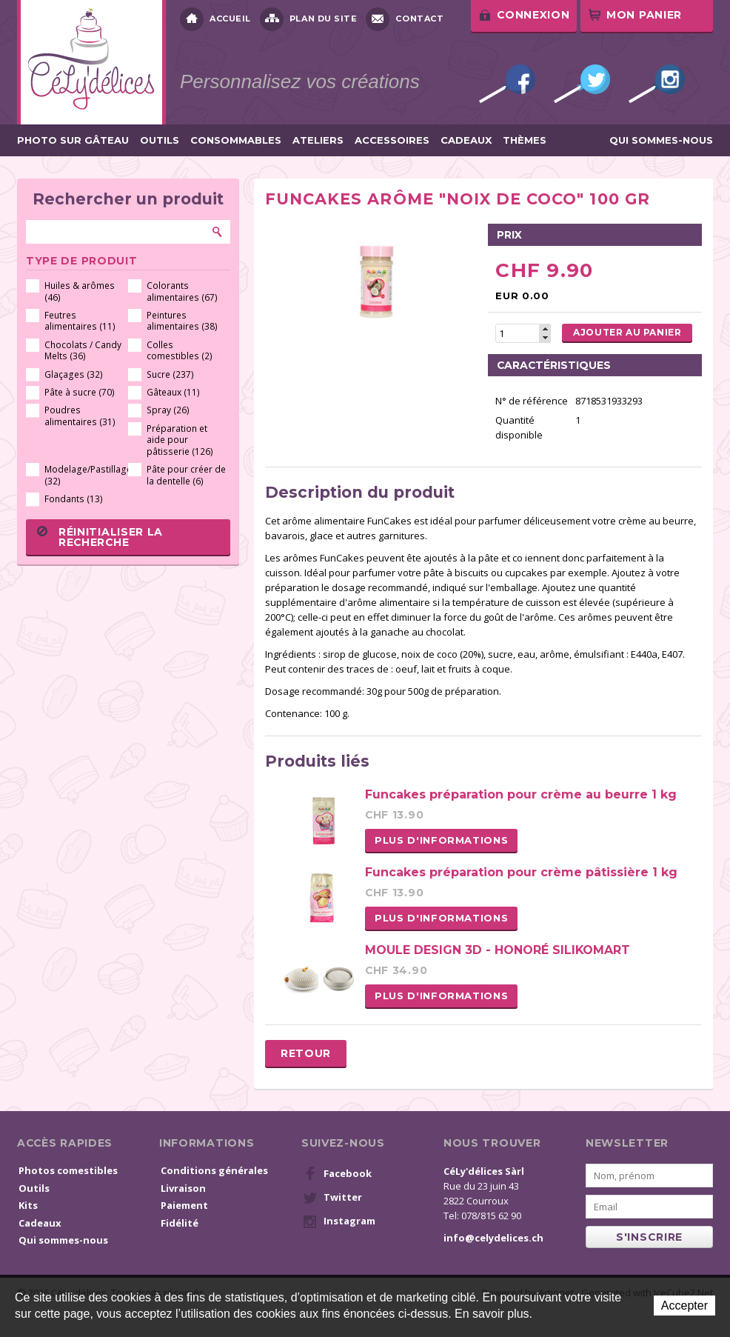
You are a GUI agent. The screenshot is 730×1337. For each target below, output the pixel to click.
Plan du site (309, 19)
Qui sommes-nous (661, 140)
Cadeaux (466, 140)
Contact (404, 19)
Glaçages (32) (73, 374)
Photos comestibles (68, 1170)
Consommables (235, 140)
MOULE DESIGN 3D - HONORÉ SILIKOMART (497, 950)
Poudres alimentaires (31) (79, 416)
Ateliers (318, 140)
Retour (306, 1053)
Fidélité (179, 1223)
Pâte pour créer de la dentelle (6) (186, 475)
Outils (159, 140)
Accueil (215, 19)
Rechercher (217, 232)
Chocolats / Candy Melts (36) (82, 351)
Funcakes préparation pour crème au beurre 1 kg (521, 794)
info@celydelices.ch (493, 1237)
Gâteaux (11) (173, 392)
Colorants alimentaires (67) (182, 291)
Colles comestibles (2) (179, 351)
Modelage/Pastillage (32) (84, 475)
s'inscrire (649, 1237)
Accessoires (392, 140)
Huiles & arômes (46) (79, 291)
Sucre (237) (170, 374)
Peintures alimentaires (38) (182, 321)
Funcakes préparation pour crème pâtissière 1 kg (521, 872)
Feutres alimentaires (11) (79, 321)
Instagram (657, 83)
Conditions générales (214, 1170)
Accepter (684, 1305)
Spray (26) (168, 410)
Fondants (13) (73, 499)
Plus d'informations (441, 840)
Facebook (507, 83)
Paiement (184, 1205)
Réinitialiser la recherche (100, 537)
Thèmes (524, 140)
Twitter (582, 83)
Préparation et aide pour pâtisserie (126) (180, 440)
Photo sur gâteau (73, 140)
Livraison (183, 1188)
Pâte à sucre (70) (79, 392)
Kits (28, 1205)
